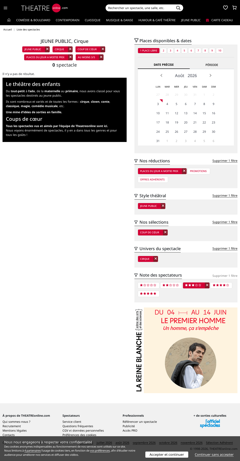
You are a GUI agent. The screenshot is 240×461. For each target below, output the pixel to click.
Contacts (9, 435)
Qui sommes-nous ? (16, 422)
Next (210, 75)
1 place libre (148, 50)
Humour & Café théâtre (157, 20)
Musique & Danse (119, 20)
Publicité (129, 426)
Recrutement (12, 426)
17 (158, 122)
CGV (65, 430)
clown (95, 102)
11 (167, 113)
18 (167, 122)
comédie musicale (45, 106)
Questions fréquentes (77, 426)
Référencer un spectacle (140, 422)
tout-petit (18, 91)
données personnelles (88, 430)
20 (185, 122)
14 (195, 113)
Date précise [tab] (164, 65)
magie (25, 106)
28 (167, 95)
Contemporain (68, 20)
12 (176, 113)
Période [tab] (212, 65)
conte (105, 102)
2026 (192, 75)
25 (167, 132)
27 (158, 95)
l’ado (31, 91)
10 (219, 50)
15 (204, 113)
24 (158, 132)
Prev (161, 75)
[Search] (140, 7)
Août (179, 75)
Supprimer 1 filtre (224, 161)
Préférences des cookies (79, 435)
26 (176, 132)
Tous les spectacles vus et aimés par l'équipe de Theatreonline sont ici (56, 126)
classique (12, 106)
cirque (84, 102)
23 (213, 122)
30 (185, 95)
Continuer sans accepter (214, 454)
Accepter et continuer (167, 454)
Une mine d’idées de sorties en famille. (34, 112)
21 (195, 122)
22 (204, 122)
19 (176, 122)
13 (185, 113)
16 (213, 113)
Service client (71, 422)
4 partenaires (32, 450)
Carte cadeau (219, 20)
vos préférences (100, 450)
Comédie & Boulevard (33, 20)
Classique (93, 20)
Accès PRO (130, 430)
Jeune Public (191, 20)
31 (195, 95)
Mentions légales (15, 430)
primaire (71, 91)
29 (176, 95)
